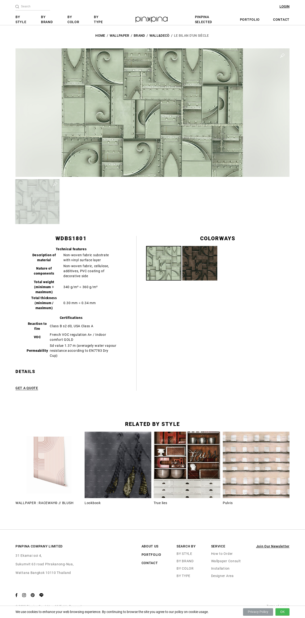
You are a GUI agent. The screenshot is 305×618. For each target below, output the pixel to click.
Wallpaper (119, 35)
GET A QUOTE (26, 388)
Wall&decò (159, 35)
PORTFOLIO (250, 19)
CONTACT (281, 19)
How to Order (222, 554)
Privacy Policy (258, 612)
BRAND (139, 35)
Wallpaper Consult (226, 561)
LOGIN (285, 6)
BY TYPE (98, 19)
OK (282, 612)
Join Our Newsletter (273, 546)
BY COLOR (73, 19)
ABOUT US (150, 546)
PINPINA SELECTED (203, 19)
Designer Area (222, 576)
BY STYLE (20, 19)
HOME (100, 35)
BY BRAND (47, 19)
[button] (37, 201)
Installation (220, 568)
